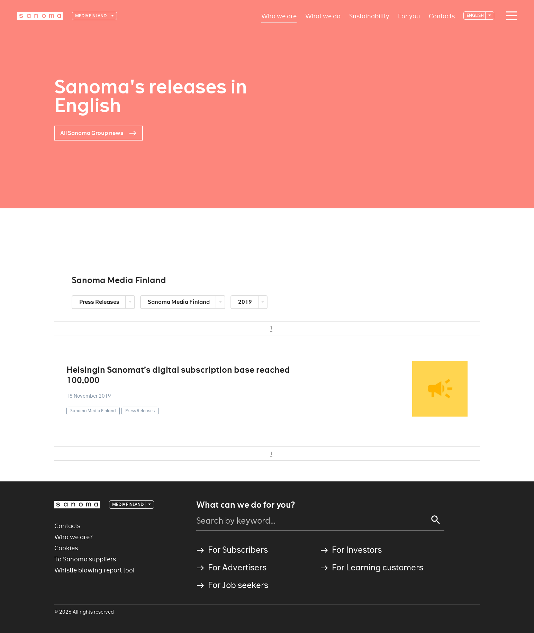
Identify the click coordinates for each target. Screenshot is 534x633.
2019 (245, 302)
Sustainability (369, 16)
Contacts (442, 16)
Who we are (279, 16)
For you (409, 16)
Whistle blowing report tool (94, 570)
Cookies (66, 548)
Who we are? (73, 537)
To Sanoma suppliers (85, 559)
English (476, 15)
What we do (323, 16)
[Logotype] (40, 16)
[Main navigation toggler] (510, 16)
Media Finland (91, 15)
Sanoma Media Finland (179, 302)
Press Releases (99, 302)
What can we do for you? (245, 504)
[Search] (435, 519)
